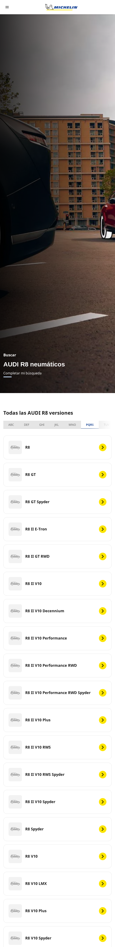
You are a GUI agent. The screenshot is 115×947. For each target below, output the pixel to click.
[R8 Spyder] (57, 829)
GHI (41, 425)
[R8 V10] (57, 856)
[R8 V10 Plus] (57, 911)
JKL (56, 425)
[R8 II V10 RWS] (57, 747)
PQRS (90, 425)
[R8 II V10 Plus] (57, 720)
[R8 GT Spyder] (57, 502)
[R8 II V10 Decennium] (57, 611)
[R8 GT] (57, 475)
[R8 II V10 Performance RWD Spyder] (57, 693)
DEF (26, 425)
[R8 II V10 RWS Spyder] (57, 775)
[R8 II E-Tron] (57, 529)
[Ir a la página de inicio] (61, 7)
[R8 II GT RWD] (57, 556)
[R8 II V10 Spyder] (57, 802)
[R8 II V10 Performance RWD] (57, 665)
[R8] (57, 447)
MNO (72, 425)
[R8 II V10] (57, 584)
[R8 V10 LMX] (57, 884)
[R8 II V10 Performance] (57, 638)
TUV (106, 425)
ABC (11, 425)
